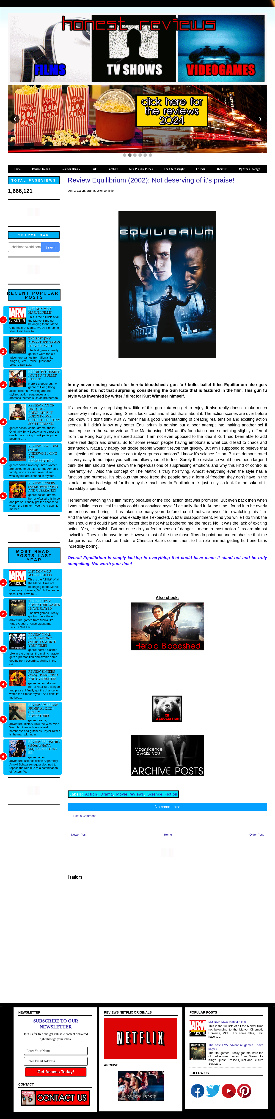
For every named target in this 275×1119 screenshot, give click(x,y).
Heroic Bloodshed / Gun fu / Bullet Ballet (44, 375)
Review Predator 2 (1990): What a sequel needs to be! (44, 747)
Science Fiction (162, 794)
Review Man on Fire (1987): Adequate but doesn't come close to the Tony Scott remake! (44, 414)
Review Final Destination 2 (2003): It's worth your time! (42, 640)
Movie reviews (130, 794)
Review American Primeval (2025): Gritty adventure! (43, 710)
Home (168, 834)
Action (91, 794)
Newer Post (78, 834)
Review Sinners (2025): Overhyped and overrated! (43, 486)
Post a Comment (84, 816)
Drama (106, 794)
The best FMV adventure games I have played (44, 342)
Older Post (257, 834)
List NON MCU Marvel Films (40, 310)
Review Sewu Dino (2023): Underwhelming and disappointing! (44, 454)
